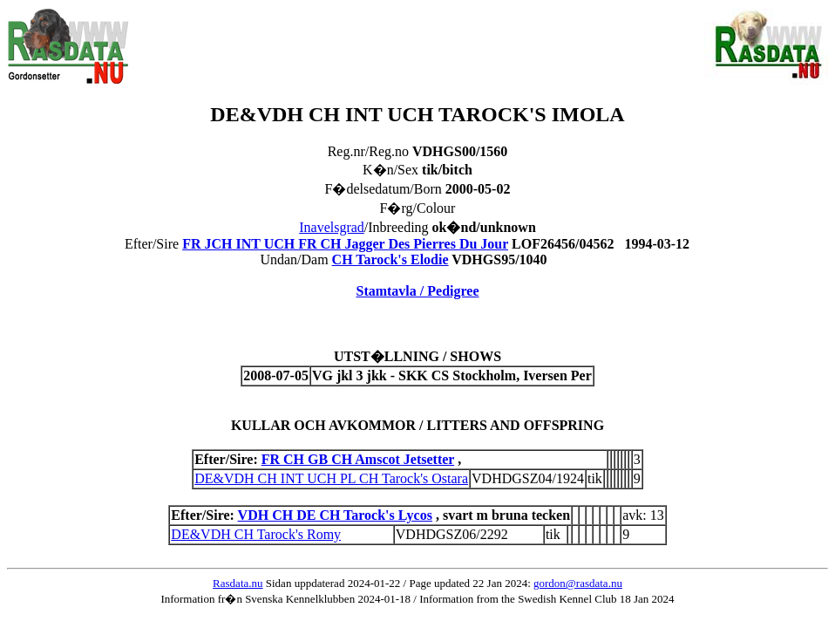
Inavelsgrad (331, 227)
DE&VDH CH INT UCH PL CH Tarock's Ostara (331, 478)
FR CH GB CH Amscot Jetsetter (357, 459)
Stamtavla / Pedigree (417, 290)
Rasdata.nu (237, 583)
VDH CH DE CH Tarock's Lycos (335, 515)
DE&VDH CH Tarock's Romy (256, 534)
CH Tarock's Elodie (390, 259)
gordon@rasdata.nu (577, 583)
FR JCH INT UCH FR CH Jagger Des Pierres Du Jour (345, 243)
